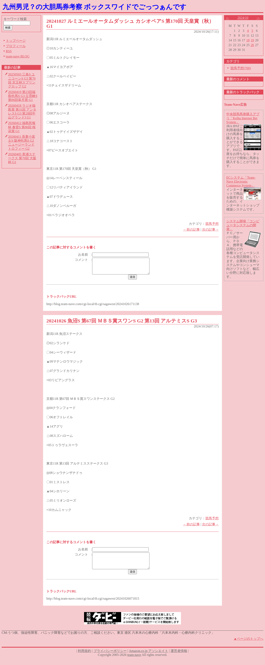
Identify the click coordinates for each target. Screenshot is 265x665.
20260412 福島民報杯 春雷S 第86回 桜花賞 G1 (22, 127)
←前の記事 (191, 229)
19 (252, 40)
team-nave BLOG (17, 56)
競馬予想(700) (240, 68)
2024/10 (242, 17)
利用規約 (84, 657)
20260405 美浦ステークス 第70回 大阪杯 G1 (22, 158)
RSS (9, 51)
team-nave (134, 661)
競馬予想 (212, 223)
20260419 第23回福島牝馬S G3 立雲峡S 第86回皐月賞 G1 (22, 96)
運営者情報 (179, 657)
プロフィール (16, 46)
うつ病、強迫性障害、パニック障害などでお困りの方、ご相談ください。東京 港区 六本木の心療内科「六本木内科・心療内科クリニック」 (111, 639)
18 (247, 40)
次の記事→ (210, 229)
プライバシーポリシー (110, 657)
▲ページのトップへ (248, 645)
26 (252, 45)
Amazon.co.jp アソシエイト (148, 657)
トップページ (16, 40)
